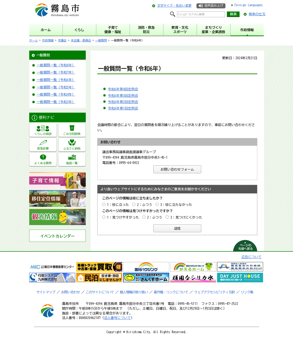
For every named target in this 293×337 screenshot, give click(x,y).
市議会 (62, 40)
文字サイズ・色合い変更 (174, 5)
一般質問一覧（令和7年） (56, 72)
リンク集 (247, 292)
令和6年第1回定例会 (123, 108)
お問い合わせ (70, 292)
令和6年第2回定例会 (123, 102)
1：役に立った (118, 204)
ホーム (33, 40)
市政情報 (48, 40)
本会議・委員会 (81, 40)
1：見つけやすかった (123, 217)
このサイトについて (100, 292)
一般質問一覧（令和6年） (56, 79)
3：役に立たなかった (176, 204)
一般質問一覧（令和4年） (56, 94)
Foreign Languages (248, 5)
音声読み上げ (213, 5)
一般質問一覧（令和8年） (56, 65)
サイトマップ (45, 292)
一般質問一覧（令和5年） (56, 87)
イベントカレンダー (57, 236)
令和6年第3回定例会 (123, 95)
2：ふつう (144, 204)
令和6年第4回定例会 (123, 89)
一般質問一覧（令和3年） (56, 102)
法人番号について (117, 318)
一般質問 (101, 40)
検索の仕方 (257, 14)
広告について (251, 257)
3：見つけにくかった (186, 217)
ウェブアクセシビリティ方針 (214, 292)
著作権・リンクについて (171, 292)
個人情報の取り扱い (134, 292)
